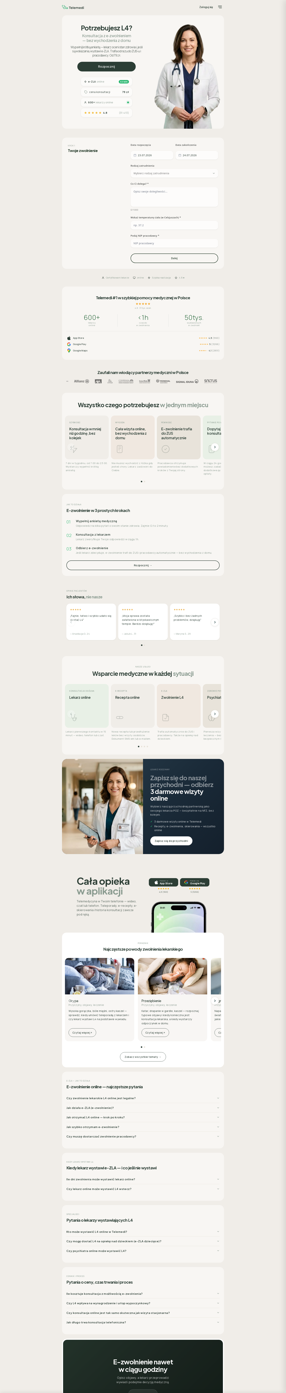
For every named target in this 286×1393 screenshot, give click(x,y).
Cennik (123, 1346)
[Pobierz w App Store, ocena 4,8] (163, 751)
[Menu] (220, 7)
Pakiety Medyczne (128, 1341)
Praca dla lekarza (75, 1330)
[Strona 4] (147, 615)
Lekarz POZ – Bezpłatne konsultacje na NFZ (142, 1333)
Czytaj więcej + (82, 901)
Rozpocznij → (143, 434)
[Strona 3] (144, 615)
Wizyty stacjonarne (129, 1320)
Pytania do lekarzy (128, 1358)
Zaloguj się (206, 7)
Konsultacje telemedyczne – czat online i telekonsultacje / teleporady (140, 1315)
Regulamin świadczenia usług (187, 1321)
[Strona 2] (144, 350)
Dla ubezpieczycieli (76, 1334)
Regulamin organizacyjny (185, 1313)
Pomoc (69, 1317)
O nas (69, 1313)
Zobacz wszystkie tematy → (143, 925)
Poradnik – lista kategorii (132, 1354)
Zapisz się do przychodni (171, 709)
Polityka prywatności (182, 1317)
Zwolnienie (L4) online (131, 1329)
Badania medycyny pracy (79, 1342)
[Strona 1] (141, 350)
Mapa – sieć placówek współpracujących (88, 1351)
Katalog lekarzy (127, 1350)
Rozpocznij (106, 67)
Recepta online (127, 1324)
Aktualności (72, 1325)
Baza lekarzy (126, 1363)
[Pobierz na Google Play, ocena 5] (194, 751)
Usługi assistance (76, 1346)
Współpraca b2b (75, 1338)
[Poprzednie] (71, 316)
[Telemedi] (73, 7)
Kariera (70, 1321)
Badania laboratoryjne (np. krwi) (136, 1337)
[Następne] (215, 316)
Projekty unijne (179, 1325)
